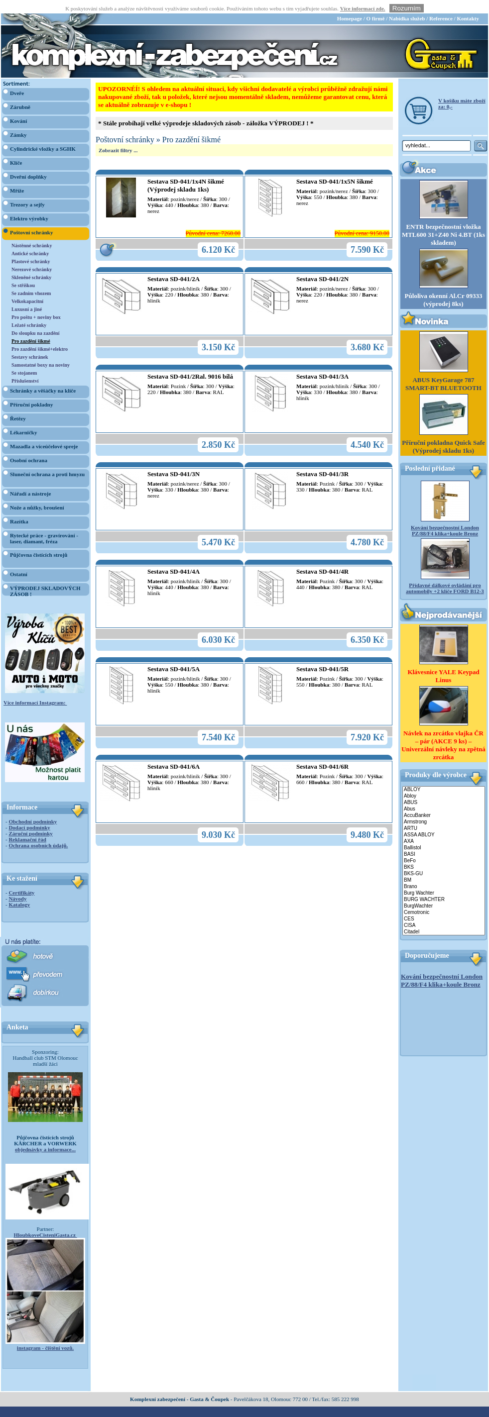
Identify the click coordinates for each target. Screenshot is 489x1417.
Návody (17, 885)
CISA (444, 912)
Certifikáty (21, 879)
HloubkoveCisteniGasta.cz (45, 1221)
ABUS (444, 789)
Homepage (349, 5)
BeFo (444, 847)
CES (444, 906)
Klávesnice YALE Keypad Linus (443, 662)
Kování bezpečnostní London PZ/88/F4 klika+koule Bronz (445, 517)
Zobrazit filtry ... (118, 137)
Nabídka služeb (407, 5)
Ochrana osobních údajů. (38, 832)
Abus (444, 796)
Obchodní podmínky (32, 808)
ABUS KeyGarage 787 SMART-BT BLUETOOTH (443, 371)
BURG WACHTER (444, 886)
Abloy (444, 783)
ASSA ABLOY (444, 821)
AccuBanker (444, 802)
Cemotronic (444, 899)
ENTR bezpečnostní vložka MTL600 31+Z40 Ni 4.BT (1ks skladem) (443, 221)
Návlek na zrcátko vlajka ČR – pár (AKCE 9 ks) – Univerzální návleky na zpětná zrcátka (443, 731)
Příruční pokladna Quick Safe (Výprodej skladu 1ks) (443, 433)
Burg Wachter (444, 880)
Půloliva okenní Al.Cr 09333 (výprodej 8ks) (444, 287)
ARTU (444, 815)
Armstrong (444, 809)
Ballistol (444, 834)
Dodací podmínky (29, 814)
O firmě (375, 5)
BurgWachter (444, 893)
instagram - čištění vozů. (45, 1334)
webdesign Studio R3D (244, 1414)
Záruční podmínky (30, 820)
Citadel (444, 918)
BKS (444, 854)
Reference (441, 5)
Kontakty (468, 5)
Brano (444, 873)
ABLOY (444, 776)
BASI (444, 841)
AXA (444, 828)
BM (444, 867)
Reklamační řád (27, 826)
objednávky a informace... (45, 1136)
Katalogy (19, 891)
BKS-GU (444, 860)
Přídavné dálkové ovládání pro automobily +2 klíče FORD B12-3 (445, 575)
